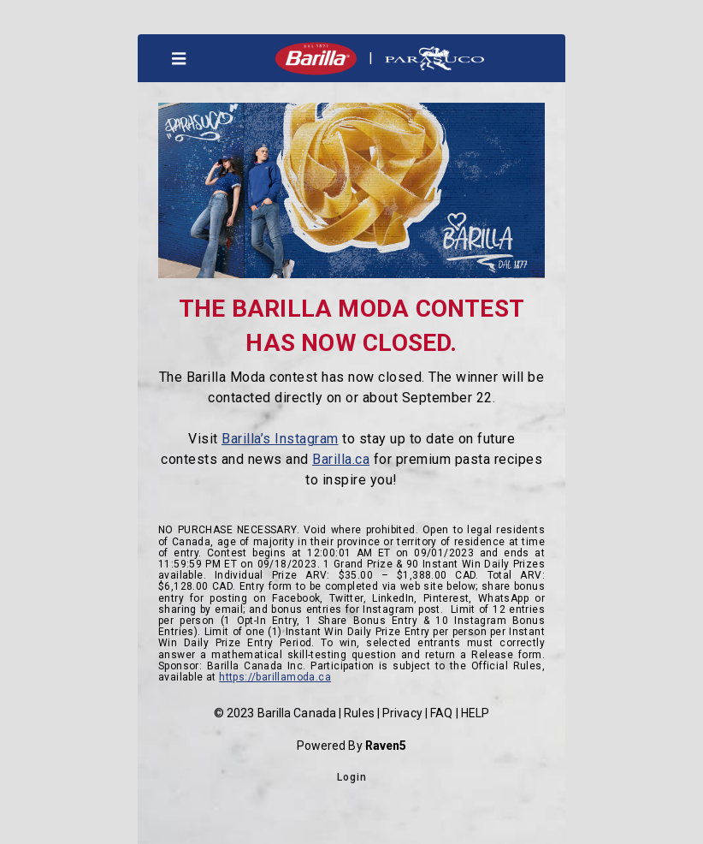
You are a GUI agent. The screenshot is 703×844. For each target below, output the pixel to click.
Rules (359, 713)
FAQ (441, 713)
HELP (475, 713)
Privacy (402, 713)
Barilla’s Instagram (280, 439)
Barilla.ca (340, 459)
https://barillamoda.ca (275, 677)
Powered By (352, 745)
